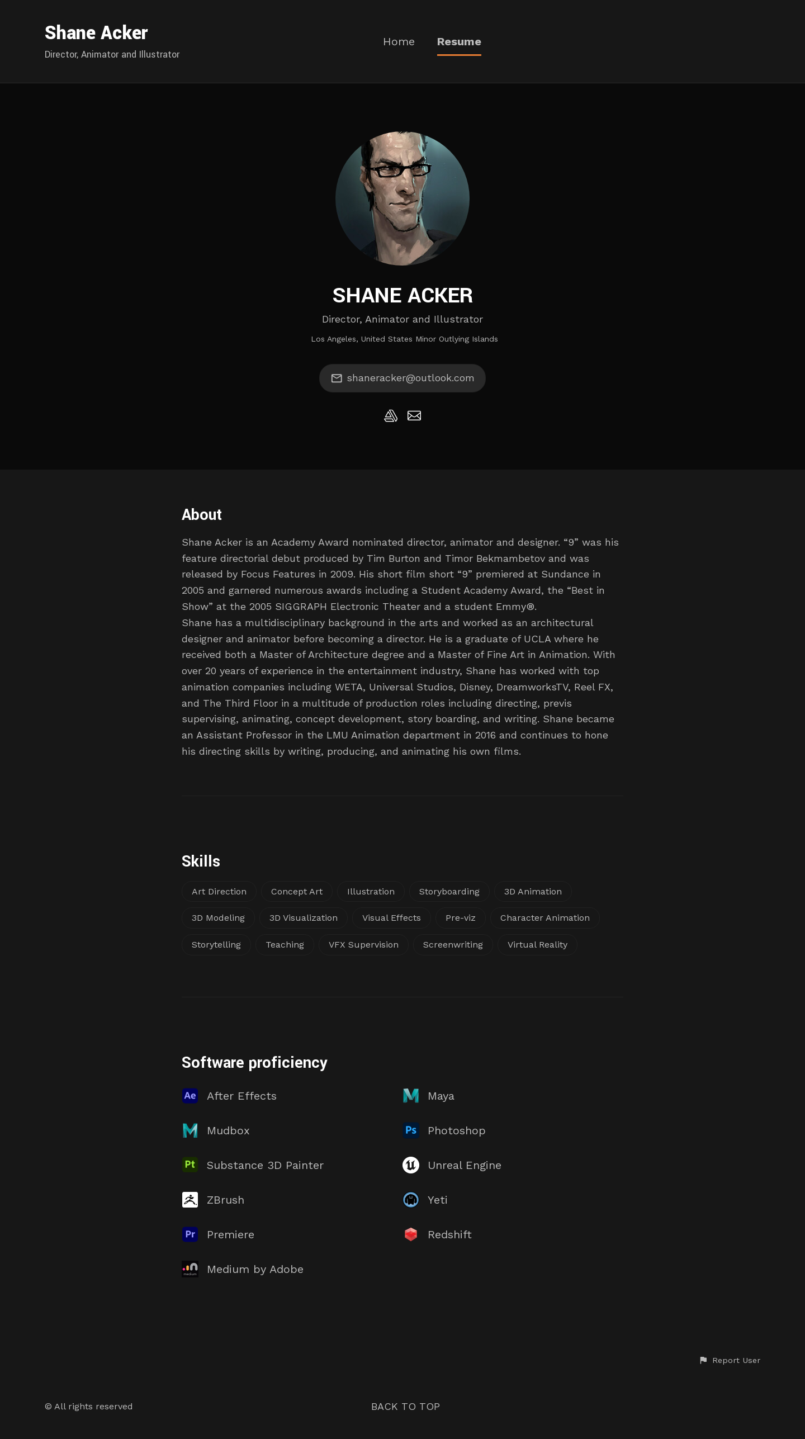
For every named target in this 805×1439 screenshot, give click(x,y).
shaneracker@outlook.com (402, 378)
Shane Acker (96, 33)
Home (399, 41)
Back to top (405, 1406)
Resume (459, 41)
